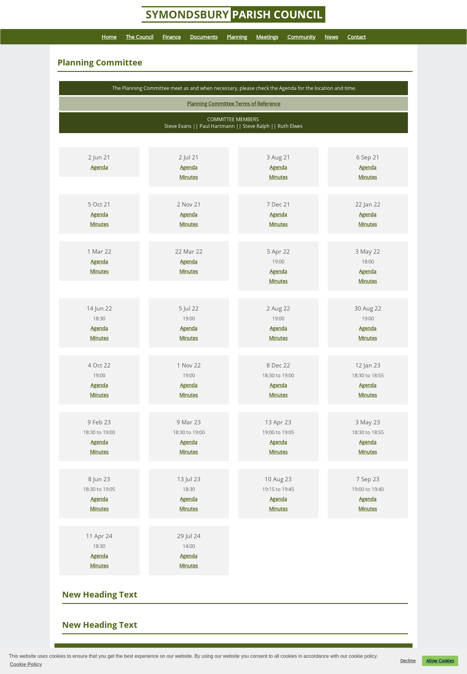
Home (109, 36)
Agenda (99, 167)
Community (301, 36)
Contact (356, 36)
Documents (204, 36)
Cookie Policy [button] (26, 664)
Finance (172, 36)
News (331, 36)
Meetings (267, 36)
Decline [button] (408, 661)
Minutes (188, 177)
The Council (139, 36)
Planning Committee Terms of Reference (233, 103)
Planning (237, 36)
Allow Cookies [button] (440, 661)
